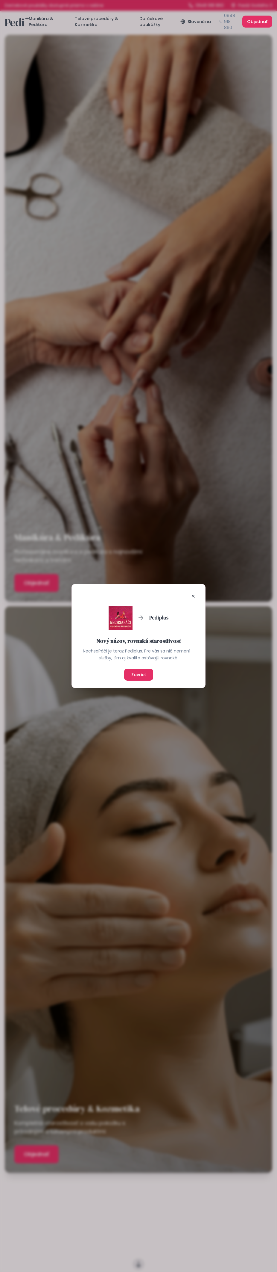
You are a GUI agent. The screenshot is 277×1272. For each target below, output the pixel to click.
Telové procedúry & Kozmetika (96, 22)
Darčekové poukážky (151, 22)
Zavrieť (138, 675)
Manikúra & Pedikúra (41, 22)
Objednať (257, 22)
